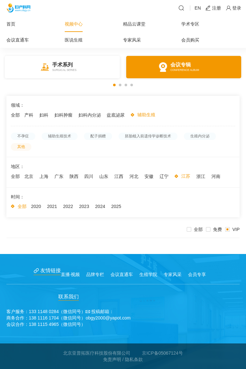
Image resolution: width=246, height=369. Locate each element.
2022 (68, 206)
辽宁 (164, 176)
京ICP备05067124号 (162, 353)
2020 (36, 206)
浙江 (200, 176)
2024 (100, 206)
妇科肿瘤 (63, 115)
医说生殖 (74, 39)
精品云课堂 (134, 24)
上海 (43, 176)
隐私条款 (134, 359)
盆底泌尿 (116, 115)
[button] (114, 85)
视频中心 (74, 24)
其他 (21, 146)
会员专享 (197, 274)
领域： (17, 105)
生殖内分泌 (199, 136)
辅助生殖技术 (59, 136)
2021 (52, 206)
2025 (116, 206)
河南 (215, 176)
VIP (232, 229)
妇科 (43, 115)
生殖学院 (148, 274)
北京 (28, 176)
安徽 (148, 176)
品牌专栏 (95, 274)
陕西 (74, 176)
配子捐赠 (98, 136)
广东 (58, 176)
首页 (10, 24)
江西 (118, 176)
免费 (214, 229)
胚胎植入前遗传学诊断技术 (148, 136)
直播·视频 (70, 274)
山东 (103, 176)
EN (198, 8)
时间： (17, 196)
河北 (133, 176)
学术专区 (190, 24)
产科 (28, 115)
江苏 (185, 176)
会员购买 (190, 39)
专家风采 (132, 39)
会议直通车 (17, 39)
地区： (17, 166)
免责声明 (112, 359)
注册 (213, 8)
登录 (233, 8)
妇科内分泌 (89, 115)
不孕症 (23, 136)
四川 (88, 176)
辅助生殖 (146, 114)
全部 (15, 115)
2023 (84, 206)
